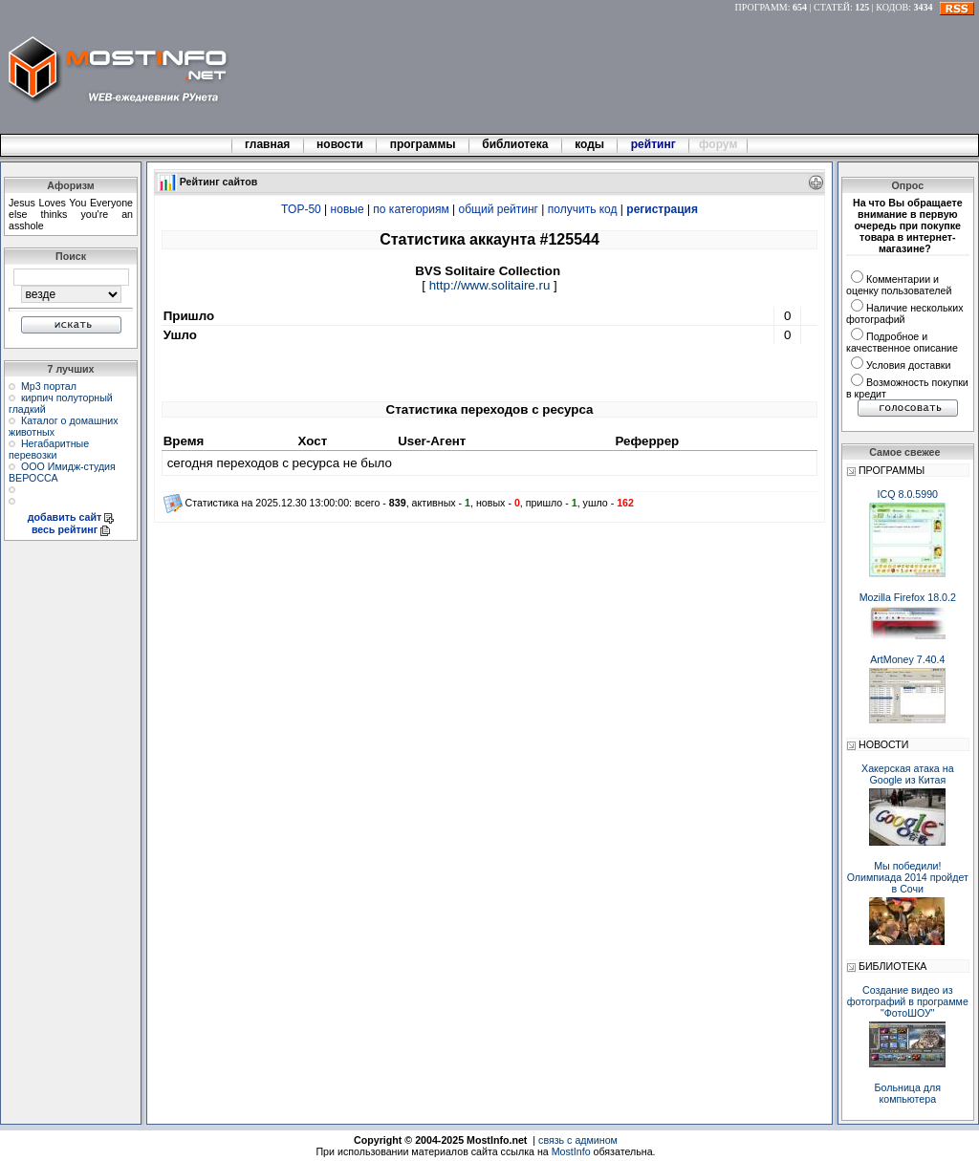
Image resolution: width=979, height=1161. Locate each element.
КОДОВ (892, 7)
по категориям (410, 209)
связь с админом (578, 1140)
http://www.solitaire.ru (490, 285)
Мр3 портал (48, 386)
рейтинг (655, 144)
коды (590, 144)
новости (340, 144)
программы (422, 144)
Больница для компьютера (908, 1093)
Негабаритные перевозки (49, 449)
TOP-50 (301, 209)
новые (347, 209)
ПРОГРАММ (761, 7)
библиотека (515, 144)
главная (268, 144)
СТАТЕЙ (832, 7)
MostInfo (571, 1151)
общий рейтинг (498, 209)
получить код (583, 209)
